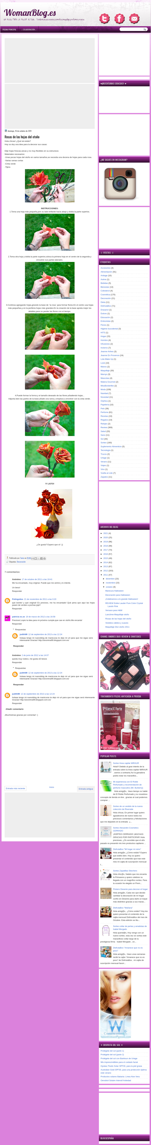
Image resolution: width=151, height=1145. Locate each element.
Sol (102, 439)
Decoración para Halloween (117, 595)
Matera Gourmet (108, 382)
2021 (106, 533)
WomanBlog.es (30, 12)
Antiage (104, 275)
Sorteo (104, 442)
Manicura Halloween (114, 591)
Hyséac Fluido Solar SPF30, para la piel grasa (121, 1066)
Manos (104, 366)
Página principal (9, 29)
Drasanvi (105, 310)
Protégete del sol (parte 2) (112, 1054)
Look (103, 363)
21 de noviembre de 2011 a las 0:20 (40, 599)
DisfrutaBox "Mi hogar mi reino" (127, 849)
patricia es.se (18, 617)
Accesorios (106, 268)
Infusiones (105, 344)
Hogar (103, 336)
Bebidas (104, 283)
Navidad (104, 393)
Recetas (104, 416)
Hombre (104, 340)
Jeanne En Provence (110, 355)
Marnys (104, 374)
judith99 (23, 634)
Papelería (105, 404)
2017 (106, 550)
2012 (106, 570)
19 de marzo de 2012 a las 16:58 (40, 617)
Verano (104, 462)
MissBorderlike (107, 386)
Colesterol (105, 291)
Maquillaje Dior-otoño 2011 (117, 627)
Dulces (104, 313)
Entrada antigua (86, 789)
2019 (106, 541)
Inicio (51, 787)
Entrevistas (106, 321)
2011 (106, 575)
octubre (109, 587)
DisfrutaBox (106, 306)
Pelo (103, 408)
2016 (106, 554)
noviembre (111, 583)
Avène (103, 279)
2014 (106, 562)
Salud (103, 431)
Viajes (103, 465)
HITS (103, 332)
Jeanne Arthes (107, 351)
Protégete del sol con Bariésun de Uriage (119, 1058)
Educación (105, 317)
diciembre (110, 579)
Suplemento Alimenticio (111, 446)
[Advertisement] (49, 60)
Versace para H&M (113, 610)
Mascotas (105, 378)
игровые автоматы (24, 1)
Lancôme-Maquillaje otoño (117, 614)
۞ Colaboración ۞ (28, 29)
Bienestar (105, 287)
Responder (17, 591)
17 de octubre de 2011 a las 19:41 (37, 579)
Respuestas (20, 629)
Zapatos (104, 477)
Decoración (21, 561)
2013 (106, 566)
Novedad (105, 397)
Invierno (104, 348)
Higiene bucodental (109, 329)
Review (104, 427)
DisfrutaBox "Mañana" (123, 908)
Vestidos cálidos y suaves (116, 623)
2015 (106, 558)
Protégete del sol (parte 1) (112, 1051)
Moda (103, 389)
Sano (103, 435)
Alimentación (106, 272)
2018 (106, 546)
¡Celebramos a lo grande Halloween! (121, 599)
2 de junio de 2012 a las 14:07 (35, 655)
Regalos (104, 420)
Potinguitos (17, 599)
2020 (106, 537)
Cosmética (105, 294)
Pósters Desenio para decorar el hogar (130, 889)
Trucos (104, 454)
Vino (103, 469)
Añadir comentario (15, 709)
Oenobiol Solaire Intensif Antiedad (116, 1080)
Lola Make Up (107, 359)
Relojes (104, 424)
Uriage (104, 458)
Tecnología (105, 450)
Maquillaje (105, 370)
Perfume (104, 412)
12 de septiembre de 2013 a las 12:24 (45, 634)
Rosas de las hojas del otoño (118, 619)
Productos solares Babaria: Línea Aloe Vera (120, 1076)
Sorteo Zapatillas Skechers (125, 871)
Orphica (104, 401)
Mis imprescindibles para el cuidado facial (119, 1062)
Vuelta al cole (107, 473)
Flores (103, 325)
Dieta (103, 302)
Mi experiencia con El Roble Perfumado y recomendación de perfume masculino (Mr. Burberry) (128, 785)
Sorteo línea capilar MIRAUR (126, 763)
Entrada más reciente (15, 788)
